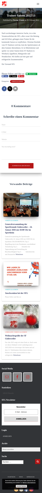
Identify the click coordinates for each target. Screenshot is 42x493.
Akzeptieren (21, 486)
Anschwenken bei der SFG (16, 293)
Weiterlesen (19, 254)
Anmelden (7, 436)
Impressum (30, 477)
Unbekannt (9, 332)
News (21, 477)
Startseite (11, 477)
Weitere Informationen (29, 482)
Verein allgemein (17, 81)
